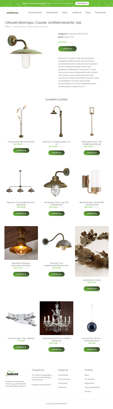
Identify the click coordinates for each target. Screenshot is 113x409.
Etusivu (7, 28)
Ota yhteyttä (89, 381)
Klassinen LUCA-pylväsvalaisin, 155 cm (56, 144)
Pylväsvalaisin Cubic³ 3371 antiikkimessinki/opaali (91, 144)
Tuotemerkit (100, 13)
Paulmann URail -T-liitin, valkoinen (21, 340)
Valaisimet (76, 13)
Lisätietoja (67, 50)
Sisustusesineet (64, 381)
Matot (65, 13)
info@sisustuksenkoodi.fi (41, 386)
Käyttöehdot (89, 385)
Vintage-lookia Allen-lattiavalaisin (21, 143)
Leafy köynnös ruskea (92, 281)
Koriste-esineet (34, 13)
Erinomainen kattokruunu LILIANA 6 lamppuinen (56, 341)
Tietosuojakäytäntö (92, 389)
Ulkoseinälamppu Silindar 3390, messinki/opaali (91, 205)
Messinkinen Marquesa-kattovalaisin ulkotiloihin (21, 266)
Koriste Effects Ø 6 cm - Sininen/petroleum (91, 341)
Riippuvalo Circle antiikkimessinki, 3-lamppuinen (21, 205)
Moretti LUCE (83, 35)
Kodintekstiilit (52, 13)
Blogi (88, 13)
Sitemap (88, 393)
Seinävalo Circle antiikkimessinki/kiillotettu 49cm (56, 266)
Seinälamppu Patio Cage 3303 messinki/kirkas (56, 205)
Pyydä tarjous (82, 3)
